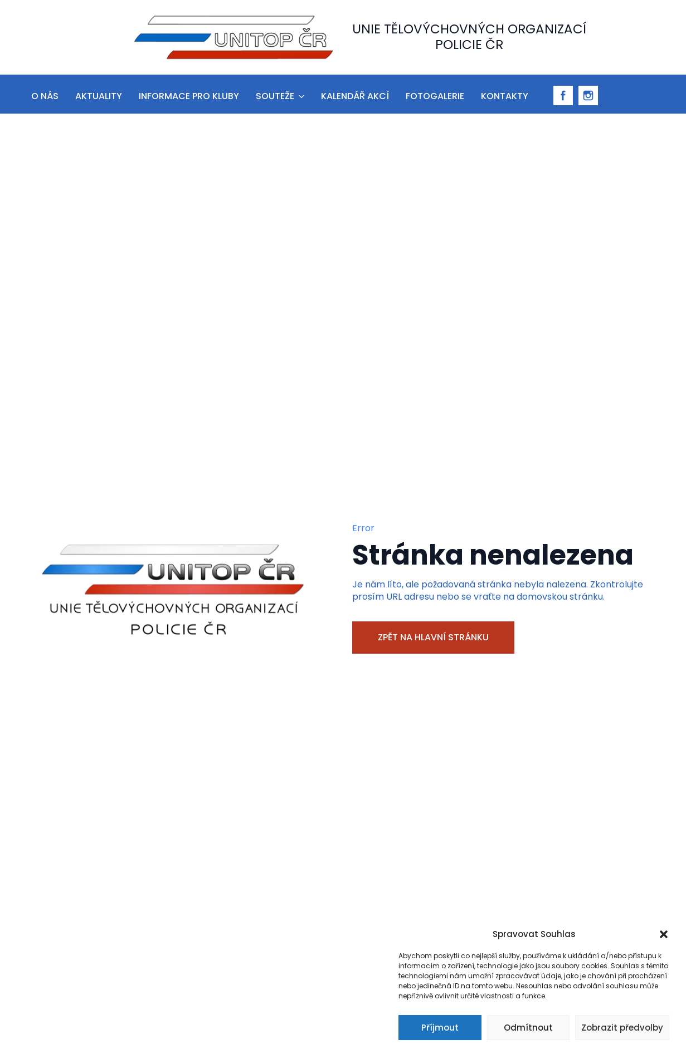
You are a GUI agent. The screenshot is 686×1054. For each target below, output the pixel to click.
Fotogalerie (435, 96)
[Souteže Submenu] (300, 94)
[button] (663, 934)
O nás (45, 96)
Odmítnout (528, 1027)
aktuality (98, 96)
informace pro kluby (189, 96)
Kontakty (504, 96)
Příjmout (440, 1027)
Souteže (275, 96)
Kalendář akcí (355, 96)
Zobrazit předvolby (622, 1027)
